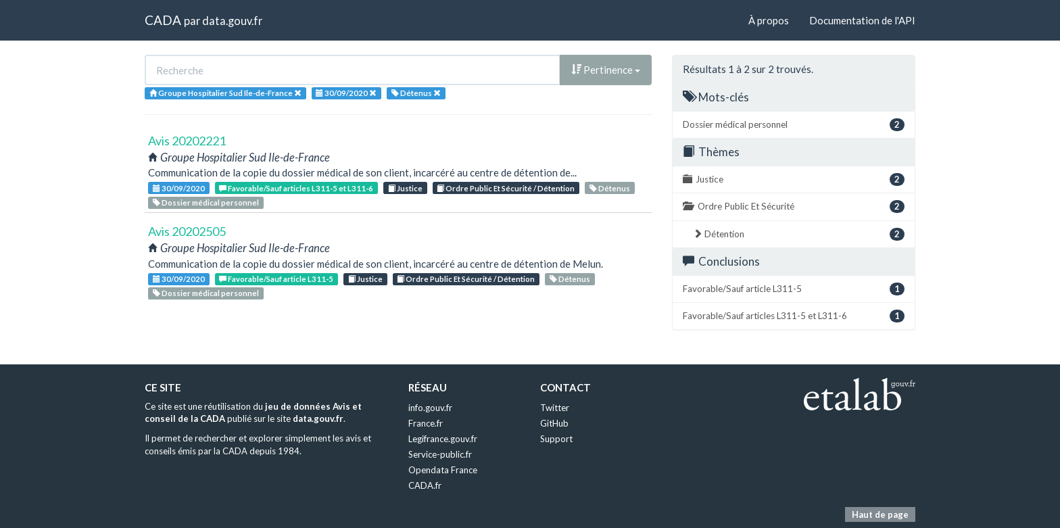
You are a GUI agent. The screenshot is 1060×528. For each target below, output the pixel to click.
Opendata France (442, 469)
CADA (163, 20)
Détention (799, 234)
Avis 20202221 (187, 140)
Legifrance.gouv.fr (442, 438)
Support (556, 438)
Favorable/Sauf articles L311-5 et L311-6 (296, 188)
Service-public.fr (440, 454)
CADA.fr (424, 485)
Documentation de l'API (862, 20)
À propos (768, 20)
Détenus (609, 188)
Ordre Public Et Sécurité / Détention (506, 188)
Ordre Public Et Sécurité (794, 206)
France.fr (425, 423)
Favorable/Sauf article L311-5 (276, 278)
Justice (405, 188)
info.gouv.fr (430, 407)
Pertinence (605, 70)
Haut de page (880, 514)
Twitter (554, 407)
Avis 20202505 (187, 231)
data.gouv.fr (232, 20)
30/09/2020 (179, 188)
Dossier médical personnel (206, 202)
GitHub (554, 423)
